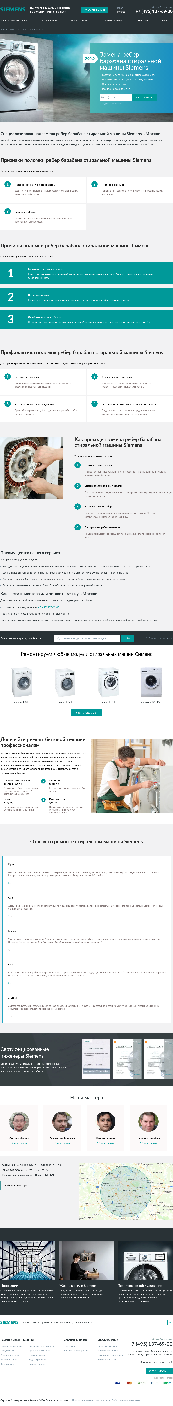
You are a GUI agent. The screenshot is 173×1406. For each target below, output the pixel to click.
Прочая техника (79, 20)
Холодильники (7, 1351)
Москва (121, 11)
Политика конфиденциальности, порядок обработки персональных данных (106, 1400)
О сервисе (142, 20)
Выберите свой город (16, 1185)
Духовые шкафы (37, 1355)
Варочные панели (9, 1360)
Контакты (167, 20)
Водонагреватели (37, 1360)
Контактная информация (76, 1351)
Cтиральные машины (30, 29)
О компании (70, 1346)
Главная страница (8, 29)
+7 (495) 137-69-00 (48, 607)
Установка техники (112, 20)
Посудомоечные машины (41, 1346)
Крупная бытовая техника (14, 20)
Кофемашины (49, 20)
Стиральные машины (11, 1346)
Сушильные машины (39, 1351)
